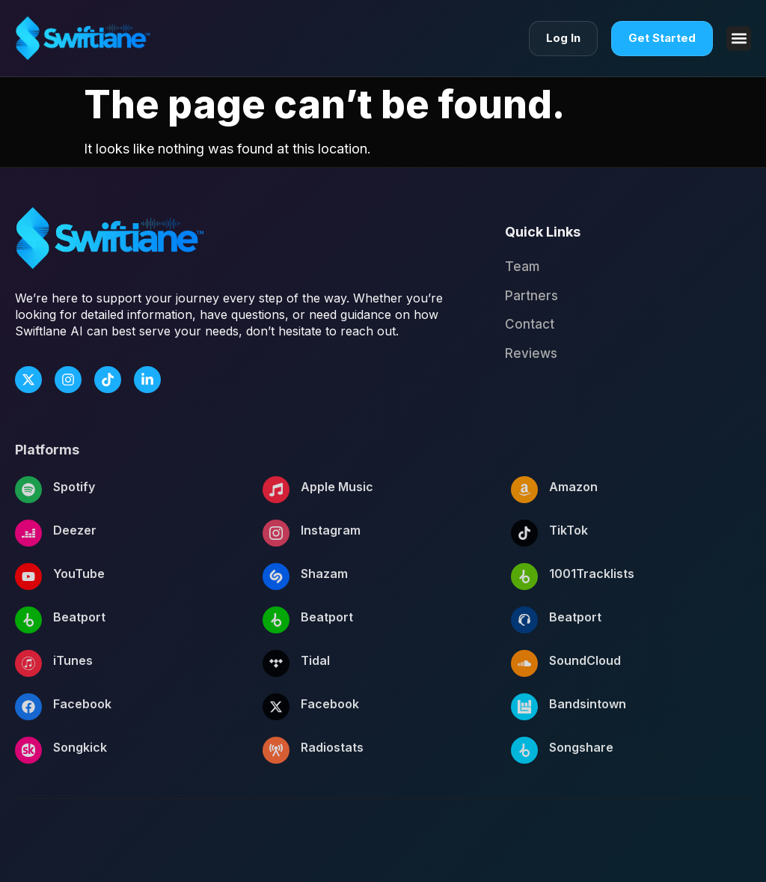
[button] (738, 38)
